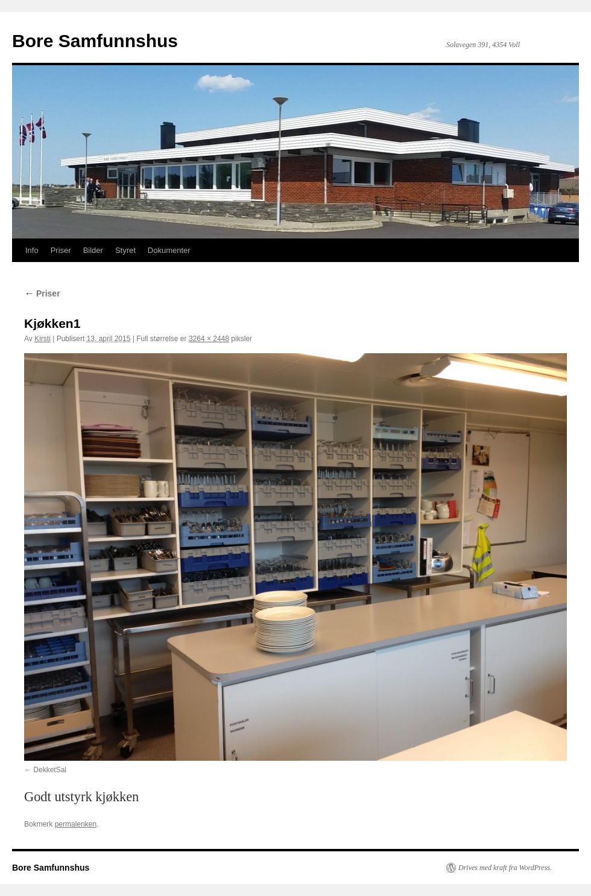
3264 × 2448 (209, 338)
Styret (125, 250)
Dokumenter (169, 250)
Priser (61, 250)
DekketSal (49, 770)
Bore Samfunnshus (95, 41)
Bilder (93, 250)
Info (32, 250)
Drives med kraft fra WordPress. (505, 867)
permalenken (75, 824)
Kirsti (42, 338)
